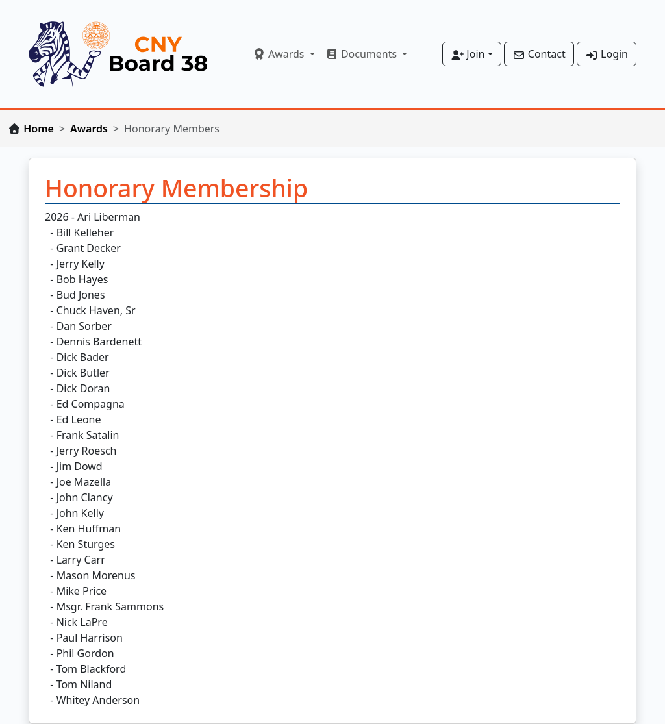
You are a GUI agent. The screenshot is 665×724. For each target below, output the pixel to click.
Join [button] (467, 54)
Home (38, 128)
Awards (89, 128)
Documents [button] (362, 54)
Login (606, 54)
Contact (539, 54)
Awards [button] (280, 54)
